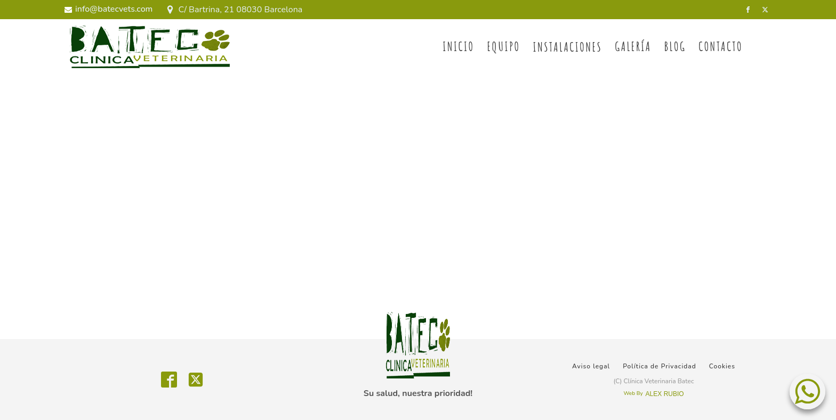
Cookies (722, 366)
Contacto (720, 46)
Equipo (503, 46)
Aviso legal (591, 366)
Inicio (458, 46)
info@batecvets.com (113, 9)
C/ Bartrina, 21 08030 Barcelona (240, 9)
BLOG (675, 46)
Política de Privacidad (659, 366)
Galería (633, 46)
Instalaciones (567, 47)
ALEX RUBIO (665, 394)
